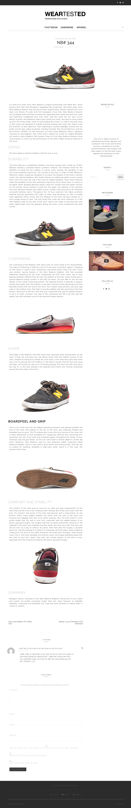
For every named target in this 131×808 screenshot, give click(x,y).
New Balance (70, 39)
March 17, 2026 (23, 650)
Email (12, 724)
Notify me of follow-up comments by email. (28, 755)
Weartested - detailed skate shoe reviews (65, 785)
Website (12, 735)
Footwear (51, 27)
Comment (14, 690)
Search (120, 177)
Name (12, 714)
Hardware (67, 27)
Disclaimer (120, 804)
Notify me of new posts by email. (23, 763)
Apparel (81, 27)
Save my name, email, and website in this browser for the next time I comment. (44, 748)
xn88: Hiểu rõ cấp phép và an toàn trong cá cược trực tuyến (40, 648)
